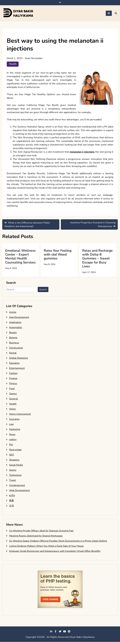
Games (13, 393)
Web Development (19, 490)
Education (14, 363)
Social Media (16, 465)
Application (15, 322)
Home (12, 409)
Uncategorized (17, 485)
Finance (13, 378)
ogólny (12, 439)
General (13, 399)
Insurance (14, 419)
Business (14, 343)
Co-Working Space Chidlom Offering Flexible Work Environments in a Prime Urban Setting (58, 541)
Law (11, 424)
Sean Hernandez (34, 58)
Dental (12, 353)
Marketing (14, 429)
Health (12, 64)
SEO (11, 455)
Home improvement (20, 414)
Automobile (15, 327)
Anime (12, 312)
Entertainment (17, 368)
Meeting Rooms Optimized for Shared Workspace (36, 536)
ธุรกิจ (12, 495)
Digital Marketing (18, 358)
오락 (11, 505)
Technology (15, 475)
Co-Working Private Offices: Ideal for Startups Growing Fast (41, 531)
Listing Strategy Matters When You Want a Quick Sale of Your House (46, 546)
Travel (12, 480)
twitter (60, 631)
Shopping (14, 460)
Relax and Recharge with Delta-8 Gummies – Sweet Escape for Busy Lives (97, 258)
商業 (11, 500)
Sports (12, 470)
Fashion (13, 373)
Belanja (13, 337)
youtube (64, 631)
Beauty (13, 332)
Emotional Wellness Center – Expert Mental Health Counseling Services (20, 256)
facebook (55, 631)
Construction (16, 348)
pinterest (69, 631)
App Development (19, 317)
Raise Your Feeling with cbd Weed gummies (57, 254)
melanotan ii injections (82, 152)
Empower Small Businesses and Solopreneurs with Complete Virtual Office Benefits (54, 551)
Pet (11, 444)
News (12, 434)
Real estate (15, 449)
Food (12, 388)
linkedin (51, 631)
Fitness (13, 383)
